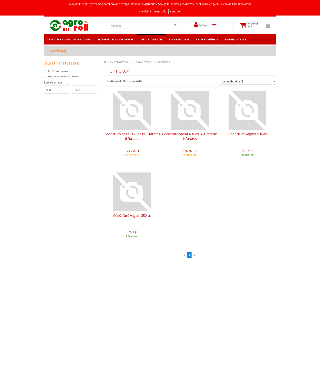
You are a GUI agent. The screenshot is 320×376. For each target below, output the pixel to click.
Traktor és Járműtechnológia (69, 39)
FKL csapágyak (179, 39)
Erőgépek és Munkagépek (115, 39)
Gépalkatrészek (151, 39)
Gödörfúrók (162, 62)
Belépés (204, 25)
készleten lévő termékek (63, 76)
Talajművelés (57, 50)
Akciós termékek (58, 71)
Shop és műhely (207, 39)
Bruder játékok (236, 39)
